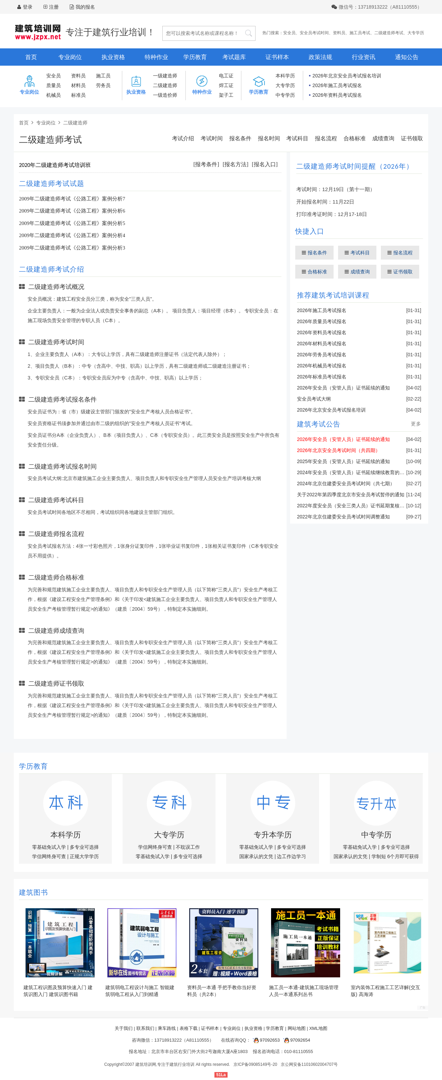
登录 (27, 7)
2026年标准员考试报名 (321, 376)
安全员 (289, 32)
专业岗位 (70, 57)
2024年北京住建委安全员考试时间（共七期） (346, 483)
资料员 (339, 32)
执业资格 (113, 57)
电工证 (226, 75)
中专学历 (285, 95)
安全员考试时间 (314, 32)
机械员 (53, 95)
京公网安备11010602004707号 (309, 1064)
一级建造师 (165, 75)
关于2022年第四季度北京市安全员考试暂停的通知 (350, 494)
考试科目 (297, 138)
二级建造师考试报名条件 (58, 399)
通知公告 (407, 57)
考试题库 (234, 57)
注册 (54, 7)
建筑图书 (33, 892)
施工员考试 (359, 32)
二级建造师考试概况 (51, 287)
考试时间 (212, 138)
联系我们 (145, 1028)
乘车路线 (167, 1028)
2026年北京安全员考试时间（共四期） (338, 450)
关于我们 (124, 1028)
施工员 (103, 75)
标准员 (78, 95)
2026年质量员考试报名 (321, 321)
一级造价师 (165, 95)
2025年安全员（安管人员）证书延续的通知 (343, 461)
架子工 (226, 95)
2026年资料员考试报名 (337, 95)
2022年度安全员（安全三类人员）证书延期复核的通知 (355, 505)
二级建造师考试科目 (51, 500)
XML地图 (318, 1028)
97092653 (265, 1040)
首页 (31, 57)
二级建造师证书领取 (51, 683)
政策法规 (320, 57)
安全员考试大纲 (314, 399)
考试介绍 (183, 138)
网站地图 (297, 1028)
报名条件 (240, 138)
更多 (416, 423)
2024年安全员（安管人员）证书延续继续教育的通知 (353, 472)
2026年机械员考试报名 (321, 365)
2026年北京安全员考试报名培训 (347, 75)
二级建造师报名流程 (51, 534)
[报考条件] (206, 164)
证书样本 (277, 57)
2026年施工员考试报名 (337, 85)
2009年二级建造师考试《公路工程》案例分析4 (72, 235)
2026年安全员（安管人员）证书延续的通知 (343, 388)
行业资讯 (363, 57)
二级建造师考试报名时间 (58, 466)
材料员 (78, 85)
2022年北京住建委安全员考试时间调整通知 (343, 516)
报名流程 (326, 138)
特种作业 (156, 57)
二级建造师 (165, 85)
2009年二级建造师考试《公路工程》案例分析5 (72, 223)
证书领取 (412, 138)
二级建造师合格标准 (51, 577)
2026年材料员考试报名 (321, 343)
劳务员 (103, 85)
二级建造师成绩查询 (51, 631)
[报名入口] (265, 164)
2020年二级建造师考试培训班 (55, 165)
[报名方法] (236, 164)
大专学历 (415, 32)
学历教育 (195, 57)
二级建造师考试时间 (51, 342)
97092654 (295, 1040)
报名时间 (269, 138)
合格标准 (355, 138)
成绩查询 (383, 138)
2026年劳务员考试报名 (321, 354)
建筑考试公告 (318, 424)
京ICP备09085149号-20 (255, 1064)
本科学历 (285, 75)
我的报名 (82, 7)
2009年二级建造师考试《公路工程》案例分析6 (72, 211)
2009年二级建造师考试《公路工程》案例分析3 (72, 248)
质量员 (53, 85)
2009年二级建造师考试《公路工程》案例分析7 (72, 198)
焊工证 (226, 85)
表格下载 (189, 1028)
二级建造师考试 (388, 32)
